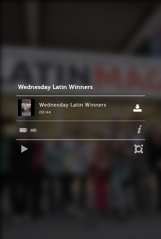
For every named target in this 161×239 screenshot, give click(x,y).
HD (34, 130)
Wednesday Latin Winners (55, 87)
